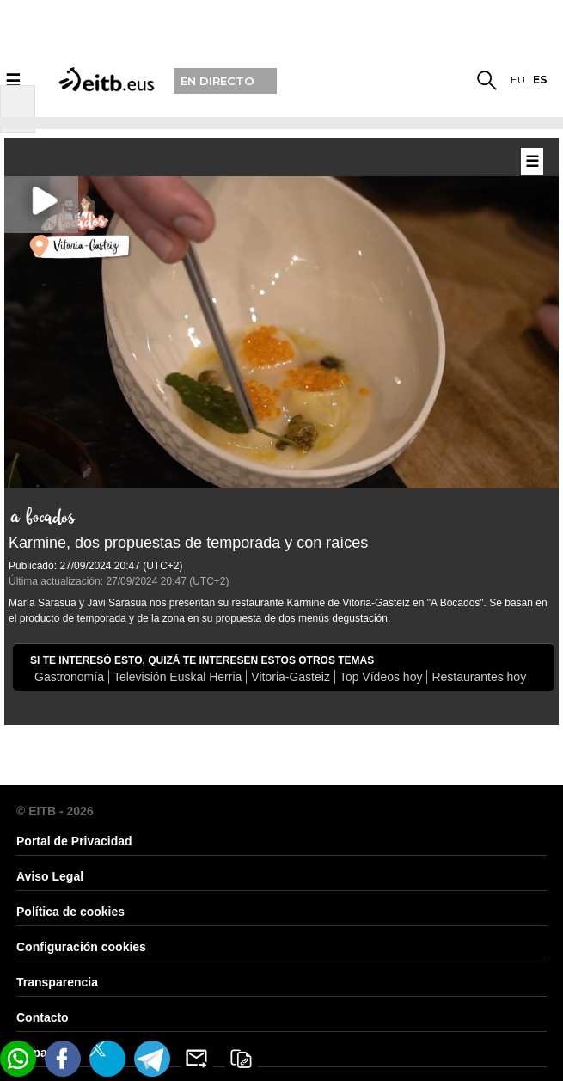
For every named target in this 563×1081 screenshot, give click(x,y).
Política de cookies (70, 911)
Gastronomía (69, 677)
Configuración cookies (81, 947)
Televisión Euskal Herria (177, 677)
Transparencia (57, 982)
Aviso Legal (49, 876)
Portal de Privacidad (74, 841)
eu (518, 79)
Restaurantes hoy (478, 677)
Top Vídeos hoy (381, 677)
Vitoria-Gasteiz (290, 677)
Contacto (42, 1017)
